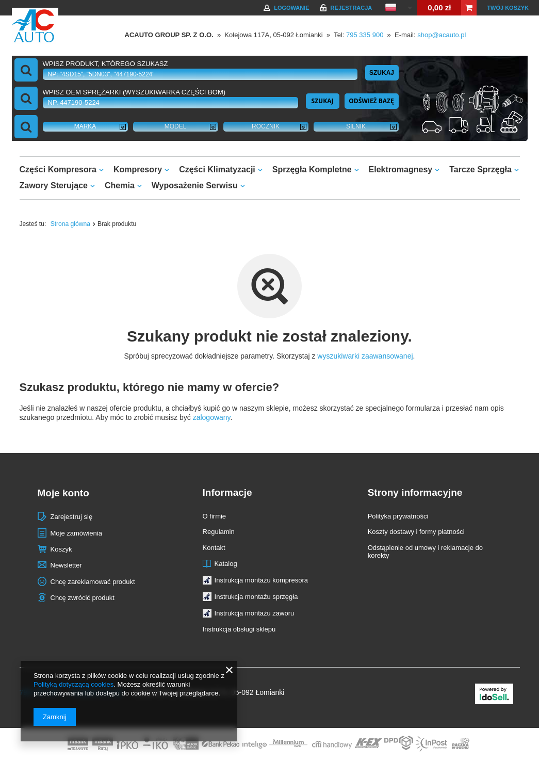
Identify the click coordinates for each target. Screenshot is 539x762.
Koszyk (61, 549)
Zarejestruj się (72, 517)
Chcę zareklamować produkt (93, 582)
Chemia (120, 185)
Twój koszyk (508, 8)
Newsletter (66, 565)
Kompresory (137, 169)
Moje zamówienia (76, 533)
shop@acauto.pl (441, 35)
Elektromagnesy (401, 169)
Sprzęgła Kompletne (312, 169)
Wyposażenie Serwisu (195, 185)
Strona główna (70, 224)
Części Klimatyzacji (217, 169)
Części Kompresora (58, 169)
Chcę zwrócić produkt (83, 598)
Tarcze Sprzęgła (480, 169)
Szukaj (381, 72)
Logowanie (291, 8)
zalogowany (212, 417)
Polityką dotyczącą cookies (73, 684)
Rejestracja (351, 8)
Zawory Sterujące (54, 185)
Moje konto (63, 493)
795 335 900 (364, 35)
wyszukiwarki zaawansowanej (365, 356)
